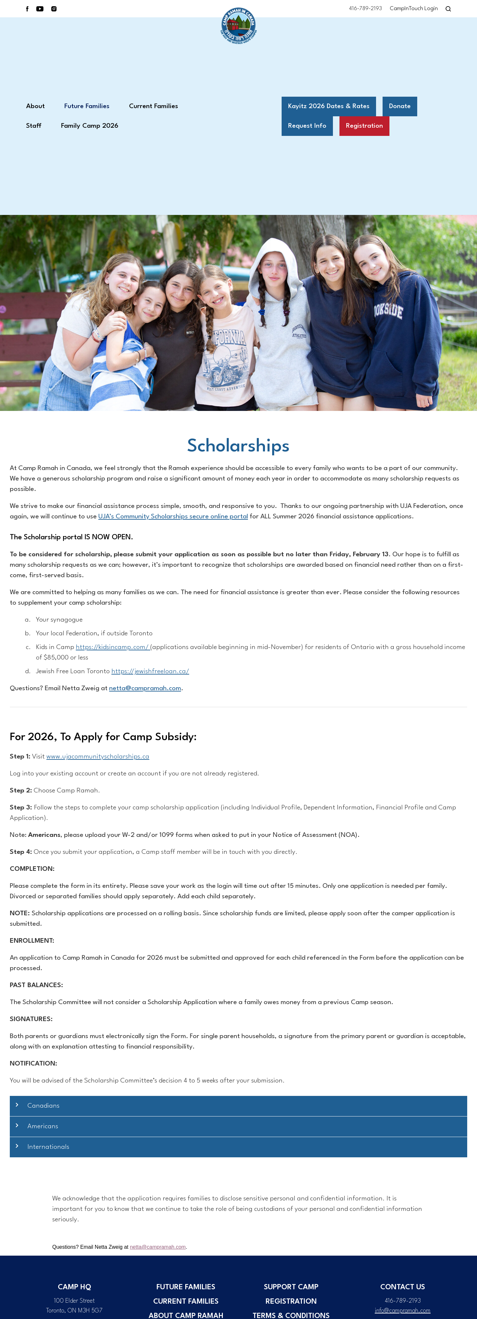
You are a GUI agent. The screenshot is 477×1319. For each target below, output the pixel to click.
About (35, 106)
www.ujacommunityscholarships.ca (97, 757)
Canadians (43, 1106)
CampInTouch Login (414, 8)
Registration (364, 126)
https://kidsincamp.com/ (113, 647)
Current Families (153, 106)
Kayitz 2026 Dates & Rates (329, 106)
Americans (42, 1126)
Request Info (307, 126)
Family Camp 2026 (89, 126)
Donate (400, 106)
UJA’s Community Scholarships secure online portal (173, 516)
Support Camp (291, 1287)
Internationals (48, 1147)
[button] (238, 1106)
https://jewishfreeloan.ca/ (150, 671)
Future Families (86, 106)
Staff (33, 126)
